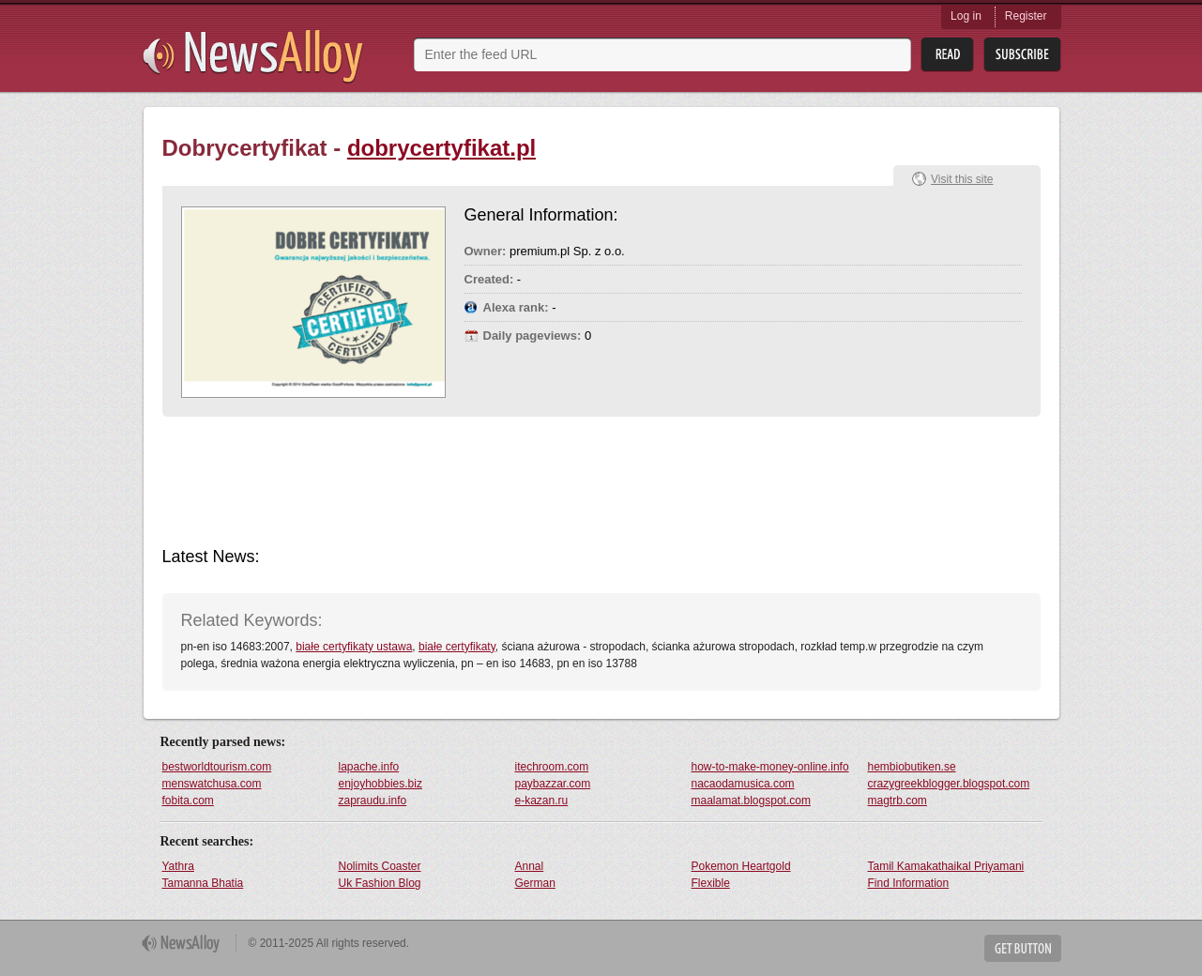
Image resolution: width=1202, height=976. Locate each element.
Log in (966, 16)
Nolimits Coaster (380, 866)
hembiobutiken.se (912, 766)
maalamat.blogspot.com (751, 800)
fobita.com (188, 800)
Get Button (1022, 948)
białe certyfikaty (456, 646)
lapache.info (369, 766)
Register (1026, 16)
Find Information (909, 883)
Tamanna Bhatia (203, 883)
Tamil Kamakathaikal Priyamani (946, 866)
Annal (529, 866)
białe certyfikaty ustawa (354, 646)
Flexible (711, 883)
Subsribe (1022, 55)
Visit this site (962, 179)
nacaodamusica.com (743, 783)
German (535, 883)
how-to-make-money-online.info (770, 766)
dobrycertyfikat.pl (441, 147)
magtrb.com (897, 800)
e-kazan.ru (542, 800)
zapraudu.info (373, 800)
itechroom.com (552, 766)
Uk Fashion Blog (380, 883)
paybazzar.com (553, 783)
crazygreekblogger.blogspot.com (949, 783)
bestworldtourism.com (217, 766)
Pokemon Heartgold (741, 866)
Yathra (178, 866)
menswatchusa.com (212, 783)
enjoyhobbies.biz (380, 783)
